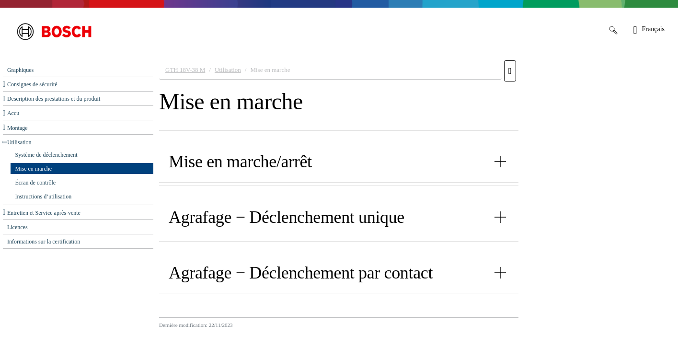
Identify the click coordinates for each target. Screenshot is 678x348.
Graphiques (20, 70)
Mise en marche (33, 168)
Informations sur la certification (43, 241)
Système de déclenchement (46, 154)
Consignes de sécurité (32, 84)
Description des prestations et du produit (53, 98)
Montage (17, 128)
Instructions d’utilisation (43, 196)
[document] (415, 202)
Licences (17, 227)
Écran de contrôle (35, 182)
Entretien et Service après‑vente (43, 212)
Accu (13, 113)
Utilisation (19, 142)
